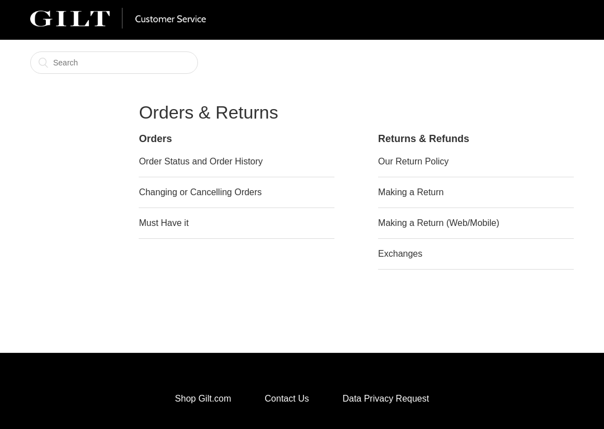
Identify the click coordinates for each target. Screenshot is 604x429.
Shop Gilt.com (203, 398)
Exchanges (400, 253)
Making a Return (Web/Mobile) (438, 223)
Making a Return (410, 192)
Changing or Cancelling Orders (200, 192)
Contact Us (287, 398)
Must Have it (163, 223)
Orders (155, 138)
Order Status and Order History (200, 161)
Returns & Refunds (423, 138)
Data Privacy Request (385, 398)
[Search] (114, 62)
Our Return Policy (413, 161)
